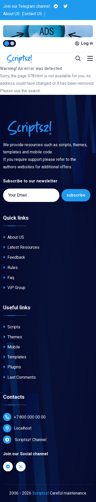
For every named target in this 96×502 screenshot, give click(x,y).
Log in (84, 43)
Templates (14, 357)
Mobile (11, 347)
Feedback (14, 257)
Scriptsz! (40, 493)
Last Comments (19, 377)
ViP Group (14, 287)
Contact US (32, 13)
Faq (8, 277)
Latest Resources (21, 247)
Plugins (12, 367)
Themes (12, 336)
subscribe (76, 195)
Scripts (11, 326)
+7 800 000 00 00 (24, 417)
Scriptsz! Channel (24, 439)
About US (11, 13)
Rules (10, 267)
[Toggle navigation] (90, 58)
